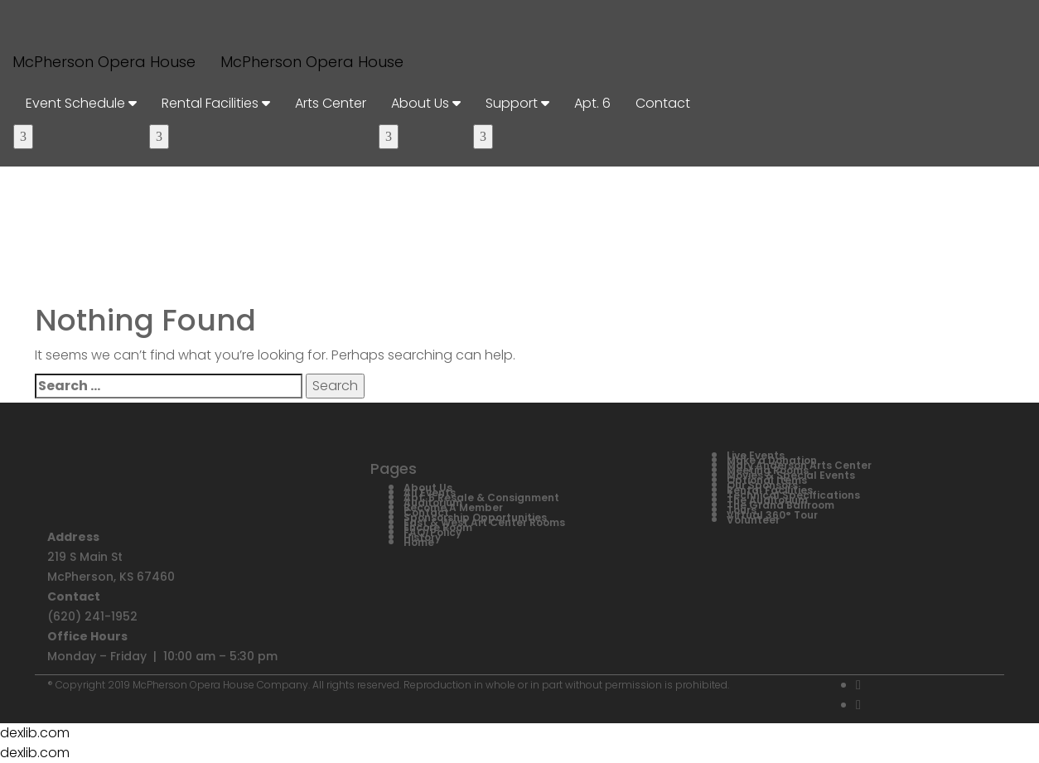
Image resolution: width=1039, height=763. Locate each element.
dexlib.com (35, 732)
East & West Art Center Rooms (484, 522)
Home (419, 542)
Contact (662, 103)
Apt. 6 (592, 103)
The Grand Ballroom (780, 505)
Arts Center (330, 103)
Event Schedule (81, 103)
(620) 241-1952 (92, 616)
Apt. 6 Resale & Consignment (481, 497)
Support (517, 103)
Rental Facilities (216, 103)
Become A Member (453, 507)
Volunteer (753, 520)
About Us (426, 103)
